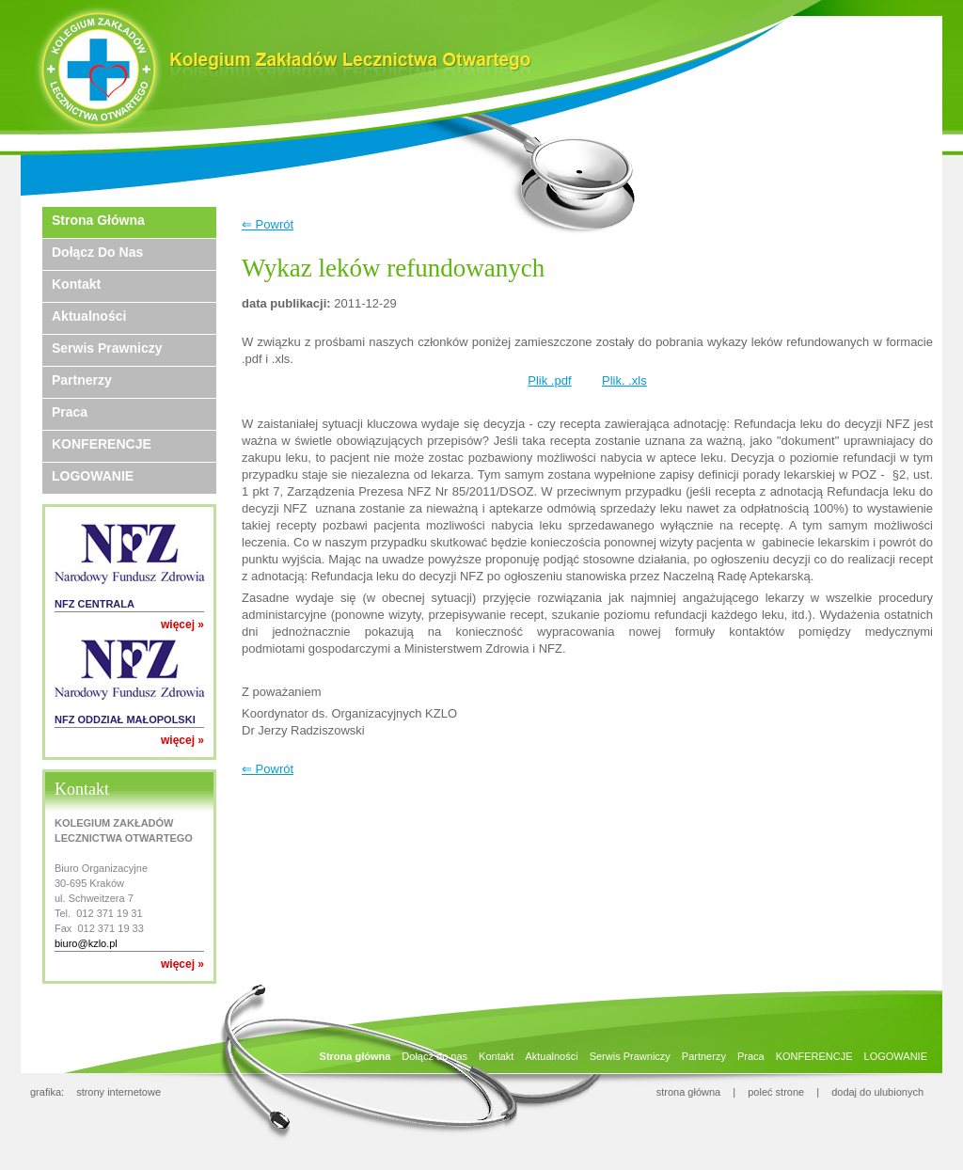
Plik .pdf (549, 380)
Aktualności (89, 316)
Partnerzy (82, 379)
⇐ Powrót (267, 224)
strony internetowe (118, 1092)
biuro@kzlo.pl (86, 943)
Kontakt (76, 284)
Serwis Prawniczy (107, 348)
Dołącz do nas (97, 252)
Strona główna (98, 220)
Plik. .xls (624, 380)
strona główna (688, 1092)
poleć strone (776, 1092)
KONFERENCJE (101, 443)
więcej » (182, 624)
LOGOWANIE (93, 475)
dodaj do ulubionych (877, 1092)
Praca (69, 411)
